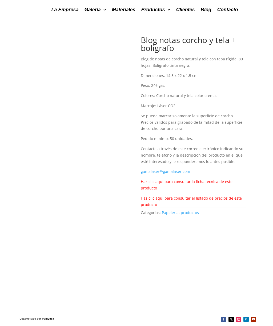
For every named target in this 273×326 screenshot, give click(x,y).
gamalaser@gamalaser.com (165, 171)
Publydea (48, 318)
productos (190, 212)
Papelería (170, 212)
